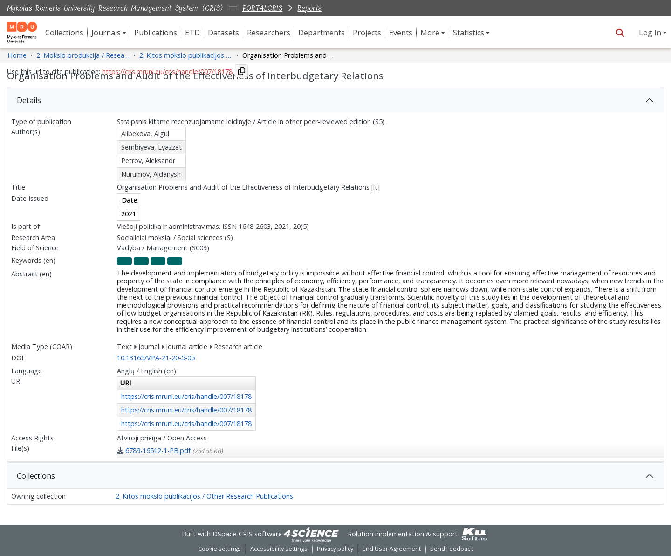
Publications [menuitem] (155, 32)
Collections (36, 476)
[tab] (335, 100)
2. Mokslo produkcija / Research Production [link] (83, 55)
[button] (620, 32)
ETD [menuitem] (192, 32)
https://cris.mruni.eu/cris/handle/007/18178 (186, 396)
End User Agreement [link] (392, 549)
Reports (309, 8)
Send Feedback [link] (451, 549)
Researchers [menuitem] (268, 32)
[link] (170, 450)
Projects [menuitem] (367, 32)
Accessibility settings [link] (279, 549)
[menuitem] (109, 32)
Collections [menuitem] (64, 32)
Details (29, 100)
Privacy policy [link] (335, 549)
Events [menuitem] (400, 32)
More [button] (429, 32)
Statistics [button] (468, 32)
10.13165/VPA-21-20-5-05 (156, 357)
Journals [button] (106, 32)
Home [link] (17, 55)
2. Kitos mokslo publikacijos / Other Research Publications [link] (186, 55)
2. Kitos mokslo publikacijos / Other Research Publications (204, 496)
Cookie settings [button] (219, 549)
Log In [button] (651, 32)
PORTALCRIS (262, 8)
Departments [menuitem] (321, 32)
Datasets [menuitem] (223, 32)
